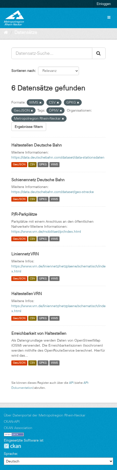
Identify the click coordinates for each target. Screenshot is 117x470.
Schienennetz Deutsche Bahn (38, 179)
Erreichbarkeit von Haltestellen (38, 333)
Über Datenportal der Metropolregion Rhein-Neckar (44, 415)
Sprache (10, 453)
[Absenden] (99, 53)
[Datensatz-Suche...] (51, 53)
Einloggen (104, 4)
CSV (32, 164)
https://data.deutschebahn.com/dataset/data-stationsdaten (57, 157)
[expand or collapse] (109, 17)
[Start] (6, 32)
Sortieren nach (23, 70)
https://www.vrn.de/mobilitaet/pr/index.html (46, 231)
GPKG (43, 164)
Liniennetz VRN (25, 253)
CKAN (12, 446)
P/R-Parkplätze (24, 214)
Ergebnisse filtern (29, 126)
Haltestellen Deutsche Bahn (36, 145)
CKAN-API (12, 421)
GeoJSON (19, 164)
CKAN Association (18, 428)
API (71, 383)
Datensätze (25, 32)
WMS (54, 164)
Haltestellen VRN (26, 293)
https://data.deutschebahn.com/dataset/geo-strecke (52, 192)
